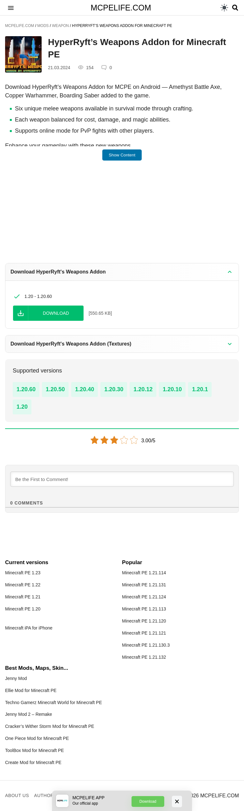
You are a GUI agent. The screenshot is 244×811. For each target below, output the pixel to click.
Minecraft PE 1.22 (22, 584)
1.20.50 (55, 389)
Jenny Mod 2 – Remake (28, 714)
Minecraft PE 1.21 (22, 596)
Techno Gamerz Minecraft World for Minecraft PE (53, 702)
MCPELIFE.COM (121, 7)
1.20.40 (84, 389)
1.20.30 (113, 389)
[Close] (177, 801)
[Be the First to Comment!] (122, 479)
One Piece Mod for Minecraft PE (37, 738)
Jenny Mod (16, 678)
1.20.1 (200, 389)
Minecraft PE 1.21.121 (144, 633)
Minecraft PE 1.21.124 (144, 596)
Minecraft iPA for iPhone (28, 627)
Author (44, 795)
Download (147, 801)
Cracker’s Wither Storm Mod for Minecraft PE (49, 726)
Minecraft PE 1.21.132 (144, 657)
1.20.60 (26, 389)
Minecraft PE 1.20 (22, 608)
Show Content (122, 155)
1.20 (22, 407)
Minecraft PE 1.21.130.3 (146, 645)
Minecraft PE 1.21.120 (144, 620)
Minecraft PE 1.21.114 (144, 572)
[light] (224, 7)
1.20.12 (142, 389)
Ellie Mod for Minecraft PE (31, 690)
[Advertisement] (122, 216)
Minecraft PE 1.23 (22, 572)
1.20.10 (172, 389)
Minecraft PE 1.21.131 (144, 584)
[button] (11, 7)
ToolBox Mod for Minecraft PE (34, 750)
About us (17, 795)
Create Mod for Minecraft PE (33, 762)
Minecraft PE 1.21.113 (144, 608)
